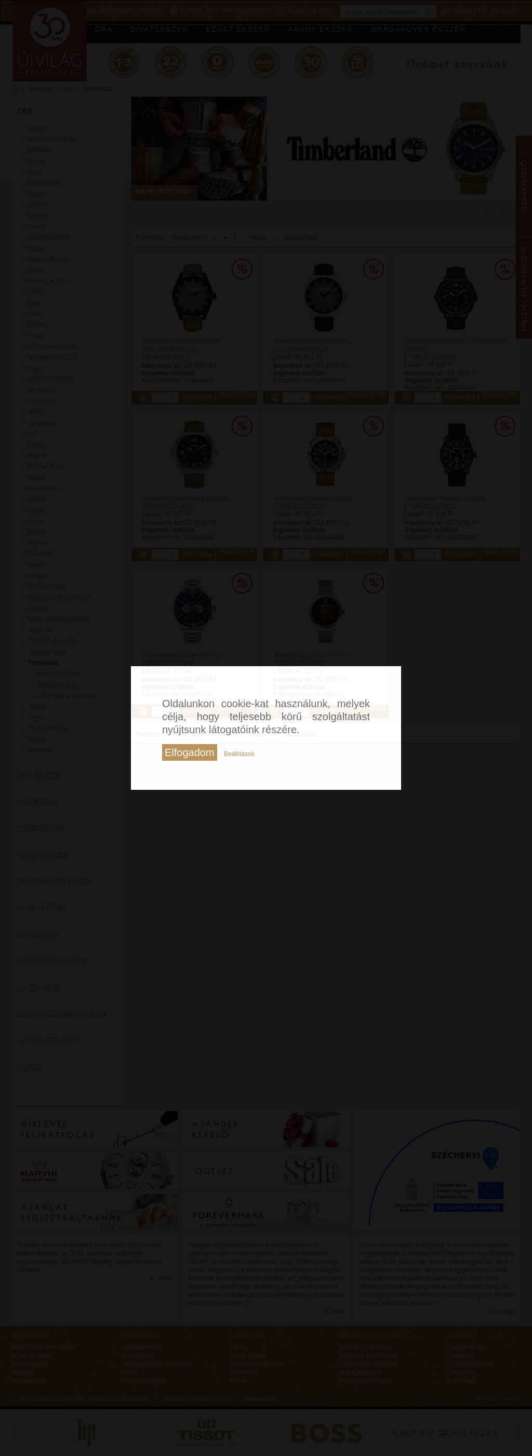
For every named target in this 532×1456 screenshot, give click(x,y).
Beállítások (239, 754)
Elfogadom (190, 752)
